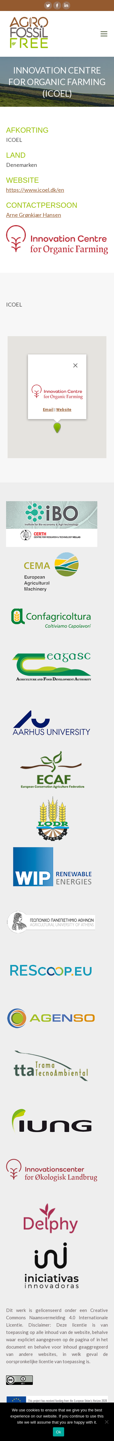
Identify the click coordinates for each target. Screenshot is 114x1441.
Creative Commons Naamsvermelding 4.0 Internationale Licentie (57, 1317)
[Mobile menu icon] (104, 34)
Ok (58, 1432)
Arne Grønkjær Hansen (33, 214)
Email (48, 409)
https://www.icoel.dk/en (35, 189)
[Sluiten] (75, 365)
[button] (57, 427)
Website (63, 409)
